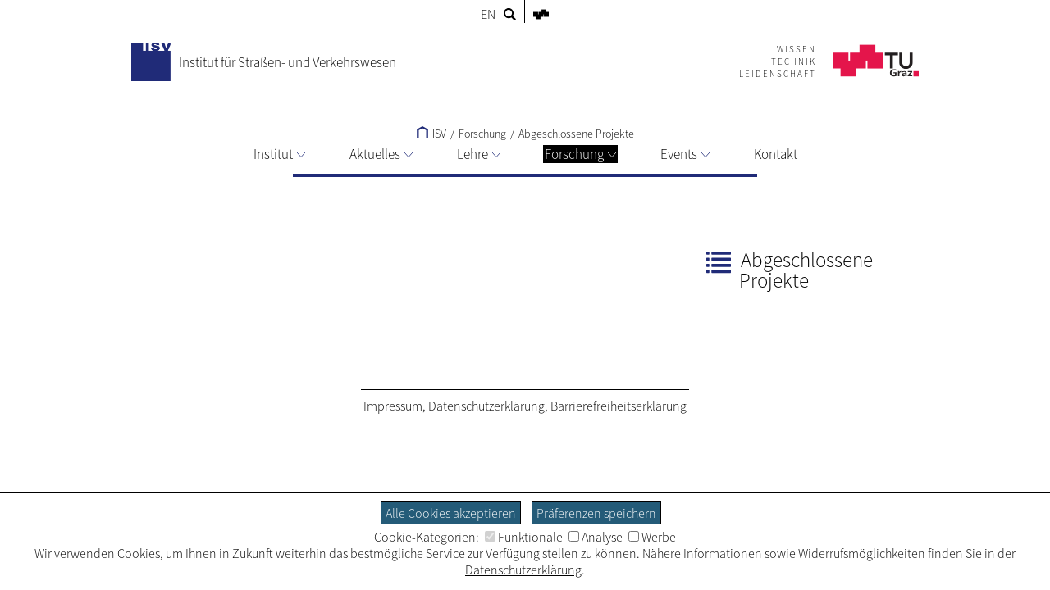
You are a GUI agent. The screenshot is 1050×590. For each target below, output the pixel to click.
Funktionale (524, 537)
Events (685, 154)
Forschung (580, 154)
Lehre (478, 154)
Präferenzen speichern (596, 513)
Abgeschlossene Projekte (576, 133)
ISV (431, 133)
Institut (279, 154)
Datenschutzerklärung (486, 405)
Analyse (595, 537)
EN (488, 14)
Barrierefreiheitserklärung (618, 405)
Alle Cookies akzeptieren (451, 513)
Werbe (652, 537)
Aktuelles (381, 154)
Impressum (392, 405)
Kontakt (775, 154)
